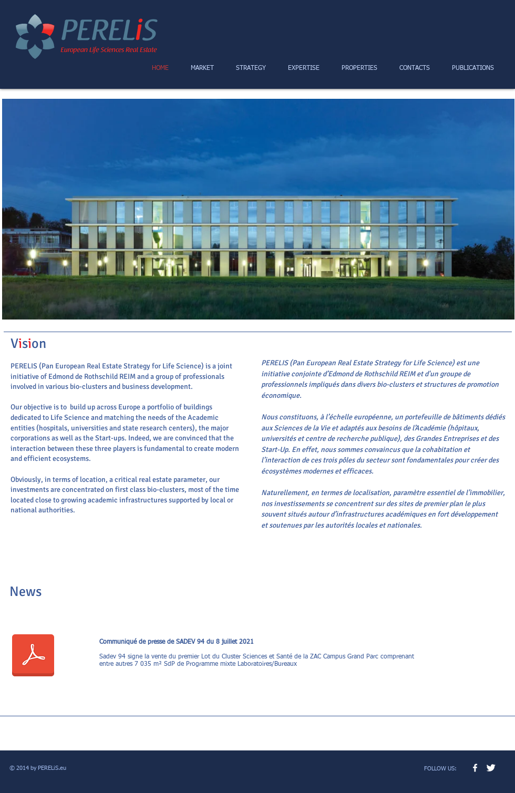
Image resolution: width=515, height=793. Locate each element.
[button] (258, 209)
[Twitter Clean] (491, 768)
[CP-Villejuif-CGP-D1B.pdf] (33, 657)
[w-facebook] (475, 768)
